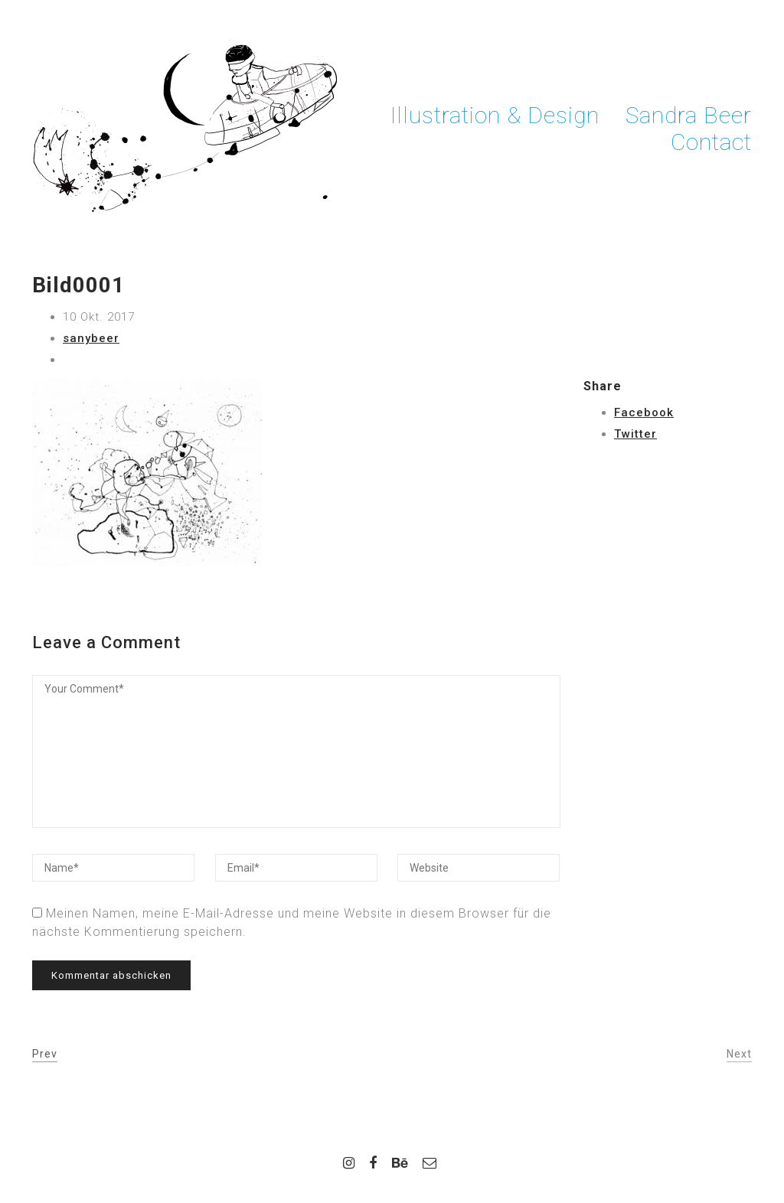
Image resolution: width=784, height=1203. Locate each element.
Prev (44, 1054)
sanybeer (91, 338)
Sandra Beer (689, 115)
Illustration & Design (494, 115)
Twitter (635, 434)
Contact (711, 142)
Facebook (644, 412)
